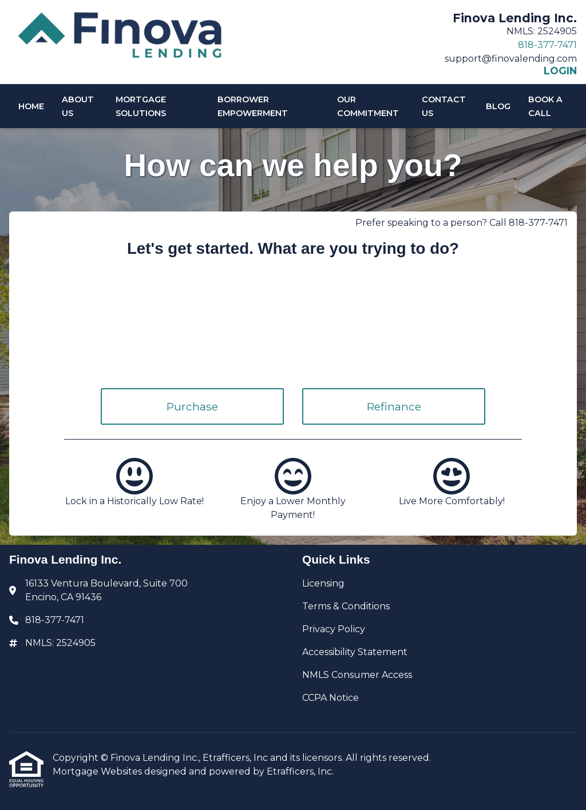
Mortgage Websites (98, 771)
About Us (78, 106)
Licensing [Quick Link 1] (323, 583)
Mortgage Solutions (141, 106)
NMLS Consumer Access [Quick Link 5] (357, 674)
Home (31, 106)
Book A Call (545, 106)
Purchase (192, 406)
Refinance (394, 406)
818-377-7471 (547, 44)
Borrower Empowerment (252, 106)
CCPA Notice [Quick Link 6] (330, 697)
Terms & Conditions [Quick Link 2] (346, 606)
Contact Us (444, 106)
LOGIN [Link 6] (560, 71)
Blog (498, 106)
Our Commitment (368, 106)
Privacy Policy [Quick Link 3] (333, 629)
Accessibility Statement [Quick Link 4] (354, 652)
